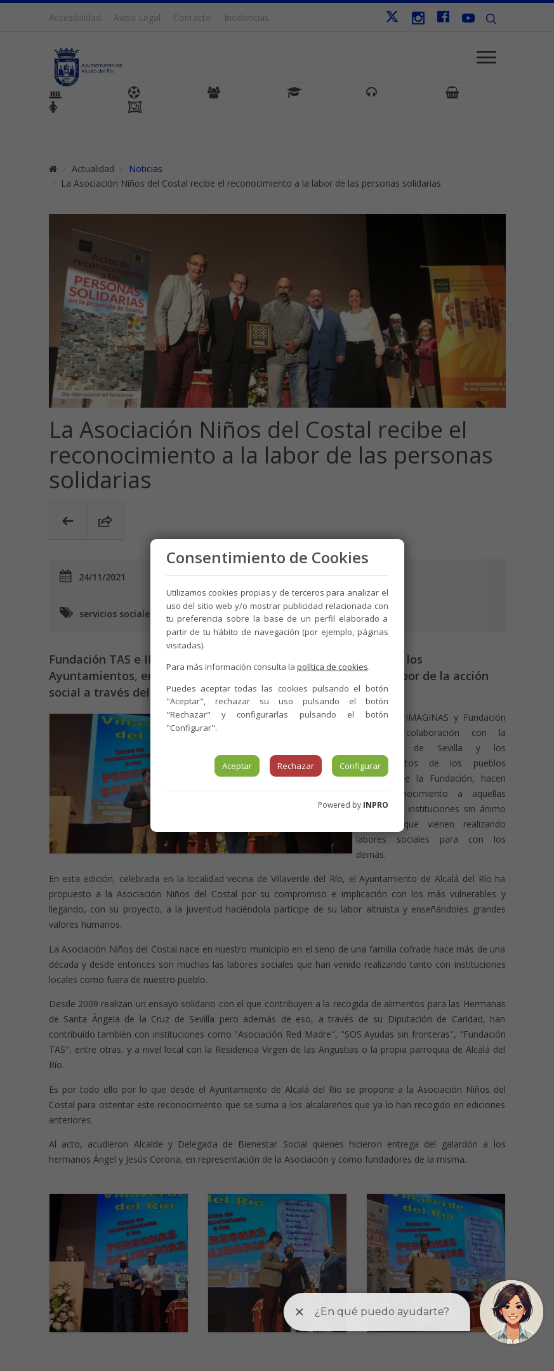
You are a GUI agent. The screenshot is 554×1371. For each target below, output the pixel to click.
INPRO (375, 804)
